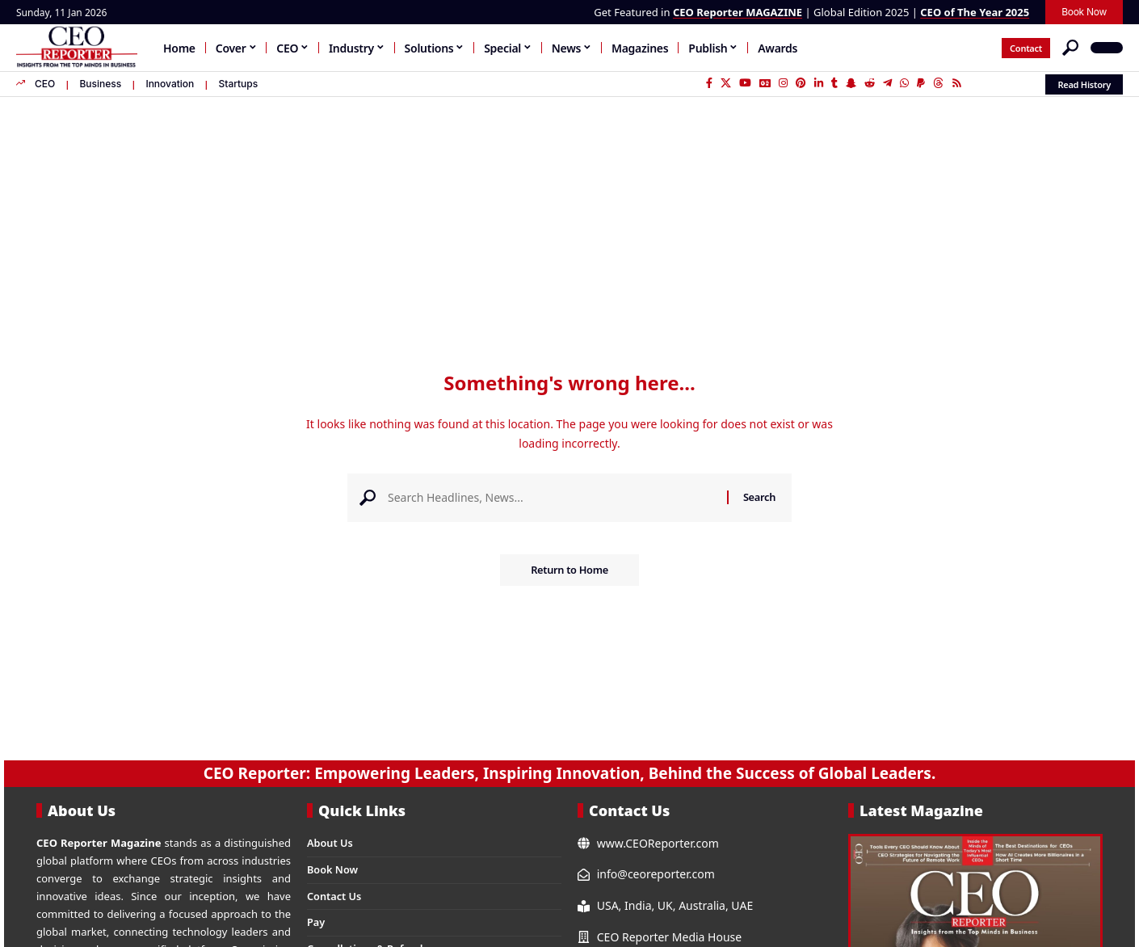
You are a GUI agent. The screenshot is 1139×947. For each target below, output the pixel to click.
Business (100, 84)
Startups (238, 84)
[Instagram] (783, 83)
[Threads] (938, 83)
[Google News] (765, 83)
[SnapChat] (851, 83)
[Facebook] (709, 83)
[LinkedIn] (818, 83)
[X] (726, 83)
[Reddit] (869, 83)
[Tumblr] (834, 83)
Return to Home (569, 571)
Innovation (169, 84)
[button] (1070, 48)
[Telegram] (887, 83)
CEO (45, 84)
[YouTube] (745, 83)
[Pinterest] (801, 83)
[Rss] (957, 83)
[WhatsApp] (904, 83)
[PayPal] (921, 83)
